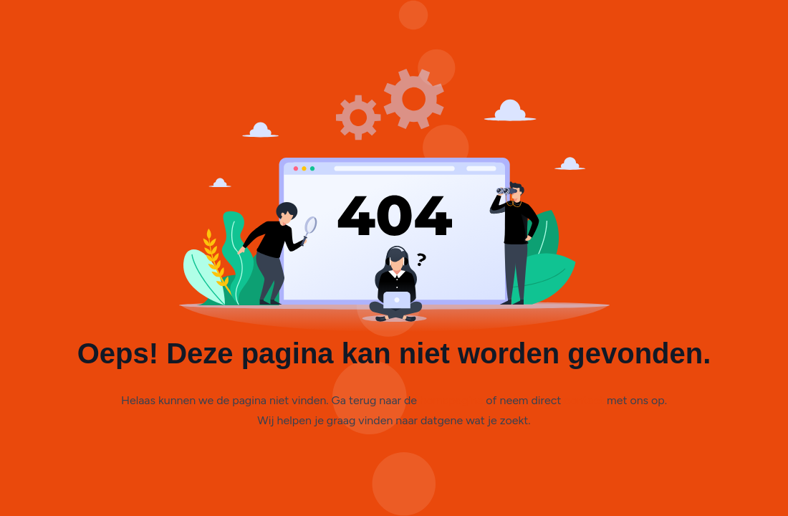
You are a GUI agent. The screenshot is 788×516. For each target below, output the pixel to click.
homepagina (451, 400)
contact (584, 400)
